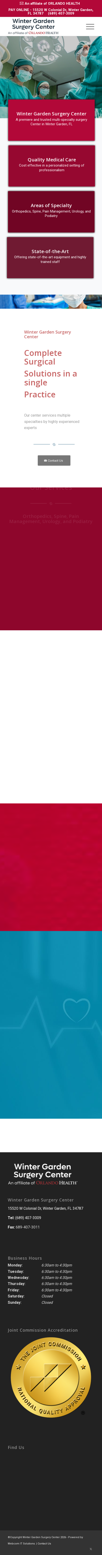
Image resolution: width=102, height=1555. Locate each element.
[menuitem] (49, 3)
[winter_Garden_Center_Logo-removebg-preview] (42, 26)
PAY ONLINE (18, 10)
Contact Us (44, 1543)
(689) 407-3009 (61, 13)
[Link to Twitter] (90, 1549)
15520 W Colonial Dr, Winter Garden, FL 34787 (45, 1208)
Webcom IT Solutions (21, 1543)
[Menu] (87, 26)
